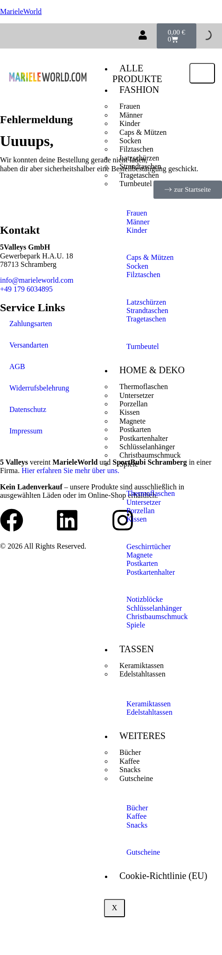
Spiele (128, 464)
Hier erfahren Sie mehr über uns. (70, 470)
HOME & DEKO (152, 370)
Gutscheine (136, 778)
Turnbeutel (135, 184)
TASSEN (136, 649)
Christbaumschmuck (150, 455)
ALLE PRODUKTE (137, 73)
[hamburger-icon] (202, 73)
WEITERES (142, 736)
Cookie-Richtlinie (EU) (163, 876)
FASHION (139, 89)
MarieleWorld (21, 11)
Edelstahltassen (142, 674)
